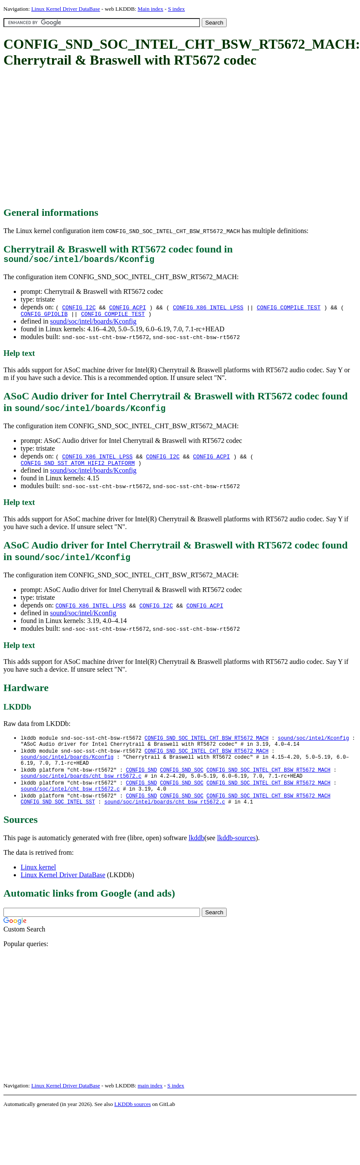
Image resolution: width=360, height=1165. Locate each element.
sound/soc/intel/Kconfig (83, 617)
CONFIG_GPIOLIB (44, 317)
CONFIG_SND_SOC (181, 779)
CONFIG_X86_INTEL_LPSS (208, 309)
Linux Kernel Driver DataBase (65, 9)
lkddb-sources (236, 852)
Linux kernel (38, 881)
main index (150, 1100)
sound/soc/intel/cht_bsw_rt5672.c (70, 801)
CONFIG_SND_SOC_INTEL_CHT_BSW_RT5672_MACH (206, 743)
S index (176, 9)
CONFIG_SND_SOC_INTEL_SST (58, 816)
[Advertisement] (151, 138)
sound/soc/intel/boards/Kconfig (93, 324)
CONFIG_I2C (78, 309)
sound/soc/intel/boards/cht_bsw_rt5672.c (81, 787)
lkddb (196, 852)
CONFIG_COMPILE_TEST (288, 309)
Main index (150, 9)
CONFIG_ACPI (127, 309)
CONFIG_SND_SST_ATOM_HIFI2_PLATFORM (78, 467)
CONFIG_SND (141, 779)
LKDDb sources (132, 1118)
